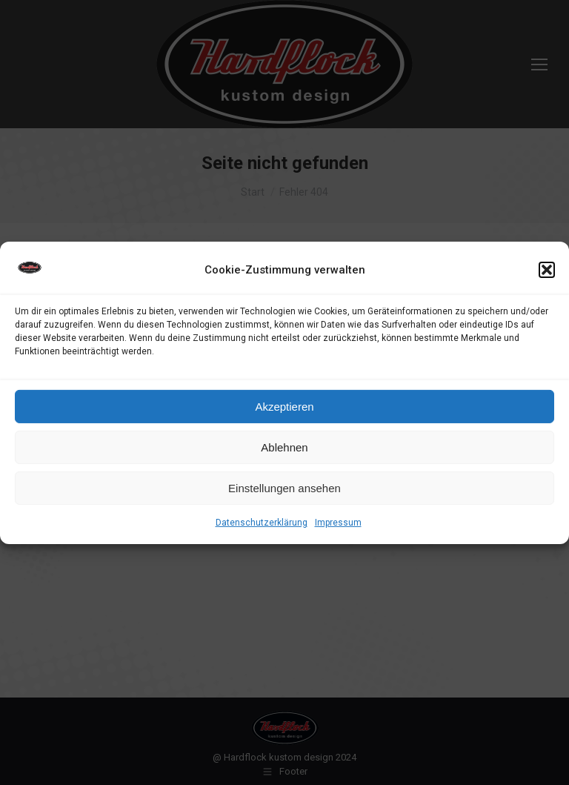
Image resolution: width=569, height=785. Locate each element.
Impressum (338, 522)
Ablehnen (284, 447)
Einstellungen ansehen (284, 488)
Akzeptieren (284, 406)
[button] (546, 269)
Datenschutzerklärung (261, 522)
